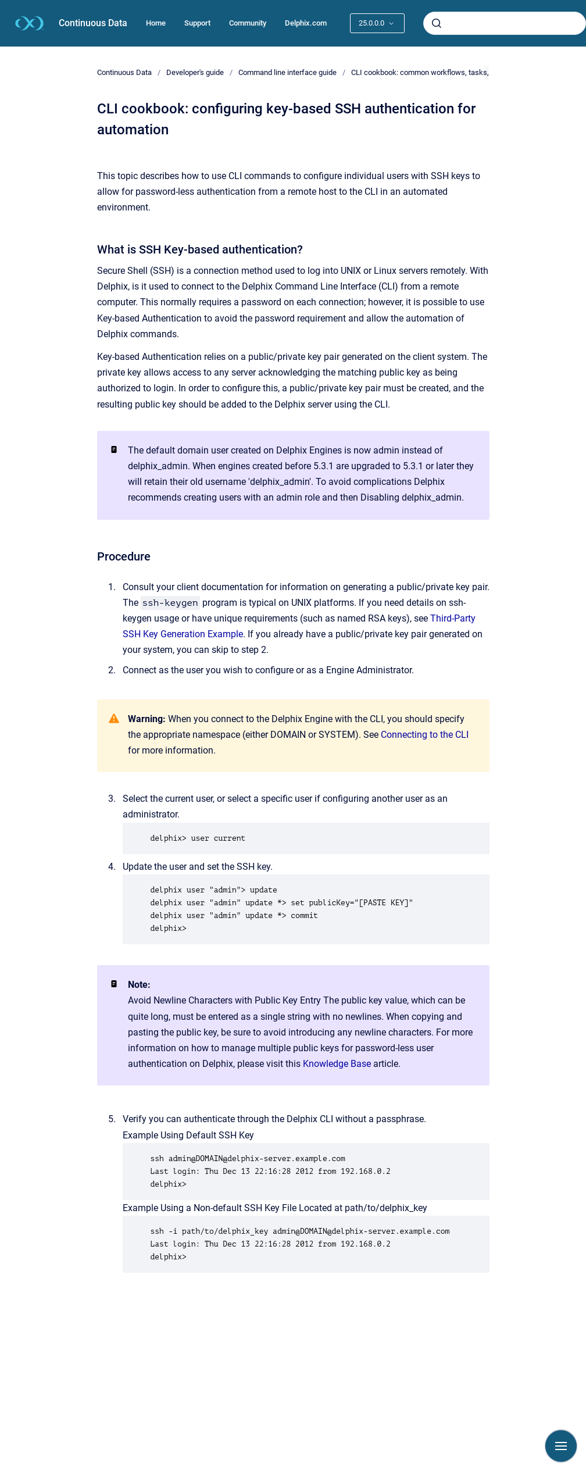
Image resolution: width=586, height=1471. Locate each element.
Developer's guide (195, 72)
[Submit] (436, 23)
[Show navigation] (561, 1446)
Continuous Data (93, 22)
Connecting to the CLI (425, 734)
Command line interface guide (287, 72)
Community (247, 23)
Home (156, 23)
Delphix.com (306, 23)
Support (197, 23)
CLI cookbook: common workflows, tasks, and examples (444, 72)
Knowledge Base (337, 1063)
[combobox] (504, 23)
